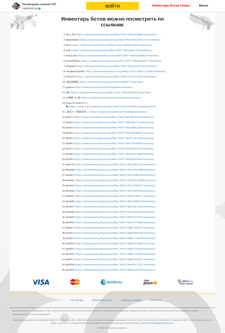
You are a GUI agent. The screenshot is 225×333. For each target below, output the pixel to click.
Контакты (156, 300)
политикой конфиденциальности (157, 323)
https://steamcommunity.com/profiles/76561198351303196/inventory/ (114, 138)
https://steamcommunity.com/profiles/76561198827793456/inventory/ (115, 248)
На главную (77, 300)
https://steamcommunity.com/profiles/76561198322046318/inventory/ (111, 50)
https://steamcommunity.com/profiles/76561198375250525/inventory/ (115, 217)
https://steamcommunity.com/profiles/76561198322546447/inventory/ (111, 45)
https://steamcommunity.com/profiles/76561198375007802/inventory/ (115, 190)
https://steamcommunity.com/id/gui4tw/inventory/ (104, 87)
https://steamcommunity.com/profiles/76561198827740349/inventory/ (115, 254)
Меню (203, 5)
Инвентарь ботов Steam (171, 5)
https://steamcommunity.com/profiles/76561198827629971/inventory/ (115, 259)
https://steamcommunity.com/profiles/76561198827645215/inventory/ (115, 227)
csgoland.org (29, 8)
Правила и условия (131, 300)
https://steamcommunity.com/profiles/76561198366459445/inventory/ (114, 159)
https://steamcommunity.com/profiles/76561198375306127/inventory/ (115, 196)
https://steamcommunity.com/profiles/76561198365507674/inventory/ (114, 148)
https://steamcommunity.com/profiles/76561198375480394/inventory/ (115, 175)
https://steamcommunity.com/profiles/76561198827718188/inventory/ (115, 238)
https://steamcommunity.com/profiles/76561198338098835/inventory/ (114, 132)
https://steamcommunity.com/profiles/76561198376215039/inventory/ (115, 211)
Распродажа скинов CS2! (39, 4)
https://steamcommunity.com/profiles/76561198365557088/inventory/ (114, 153)
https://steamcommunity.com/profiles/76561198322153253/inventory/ (116, 76)
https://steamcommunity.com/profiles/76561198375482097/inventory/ (115, 185)
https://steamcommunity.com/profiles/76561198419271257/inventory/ (115, 264)
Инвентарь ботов (102, 300)
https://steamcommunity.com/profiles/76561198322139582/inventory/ (125, 71)
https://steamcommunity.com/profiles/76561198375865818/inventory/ (115, 201)
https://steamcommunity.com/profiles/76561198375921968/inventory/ (115, 169)
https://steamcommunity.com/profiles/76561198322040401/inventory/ (118, 55)
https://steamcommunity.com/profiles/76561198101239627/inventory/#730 (112, 106)
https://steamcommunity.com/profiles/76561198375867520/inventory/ (115, 164)
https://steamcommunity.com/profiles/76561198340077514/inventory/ (114, 122)
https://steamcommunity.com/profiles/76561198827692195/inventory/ (115, 232)
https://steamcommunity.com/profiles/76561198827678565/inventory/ (115, 243)
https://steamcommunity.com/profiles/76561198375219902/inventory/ (115, 222)
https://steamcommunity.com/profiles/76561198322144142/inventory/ (116, 66)
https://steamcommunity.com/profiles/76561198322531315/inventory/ (120, 39)
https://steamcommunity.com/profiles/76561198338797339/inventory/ (114, 117)
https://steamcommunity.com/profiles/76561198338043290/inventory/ (114, 127)
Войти (112, 6)
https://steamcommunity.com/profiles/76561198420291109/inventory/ (115, 269)
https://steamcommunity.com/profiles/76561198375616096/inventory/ (116, 180)
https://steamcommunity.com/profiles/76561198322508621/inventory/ (116, 34)
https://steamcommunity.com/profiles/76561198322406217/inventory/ (121, 60)
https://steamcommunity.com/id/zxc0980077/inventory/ (111, 81)
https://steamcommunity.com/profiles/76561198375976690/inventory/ (114, 143)
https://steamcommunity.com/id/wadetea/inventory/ (111, 97)
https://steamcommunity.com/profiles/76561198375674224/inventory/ (115, 206)
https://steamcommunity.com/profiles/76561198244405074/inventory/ (110, 92)
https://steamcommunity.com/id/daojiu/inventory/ (118, 111)
